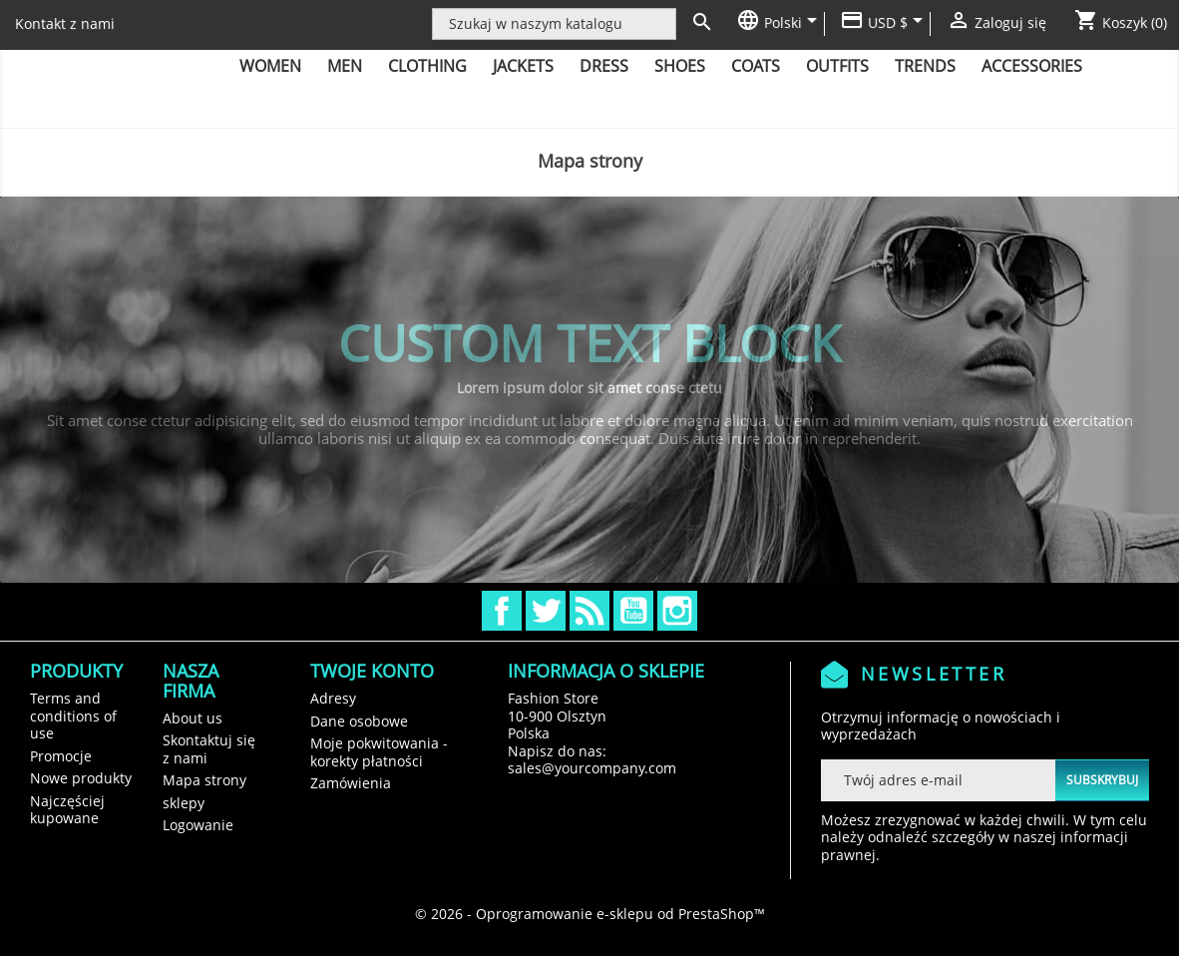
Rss (589, 611)
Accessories (1032, 66)
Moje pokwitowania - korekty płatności (379, 751)
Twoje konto (372, 671)
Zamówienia (350, 782)
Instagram (677, 611)
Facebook (502, 611)
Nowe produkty (81, 777)
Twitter (546, 611)
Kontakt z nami (65, 23)
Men (344, 66)
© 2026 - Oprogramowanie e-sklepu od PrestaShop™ (590, 913)
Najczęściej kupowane (67, 809)
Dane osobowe (359, 721)
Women (270, 66)
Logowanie (198, 824)
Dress (604, 66)
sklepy (183, 802)
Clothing (427, 66)
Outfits (837, 66)
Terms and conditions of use (73, 715)
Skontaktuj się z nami (209, 748)
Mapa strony (204, 779)
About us (192, 718)
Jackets (523, 66)
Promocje (61, 755)
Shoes (679, 66)
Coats (755, 66)
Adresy (333, 698)
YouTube (633, 611)
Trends (925, 66)
